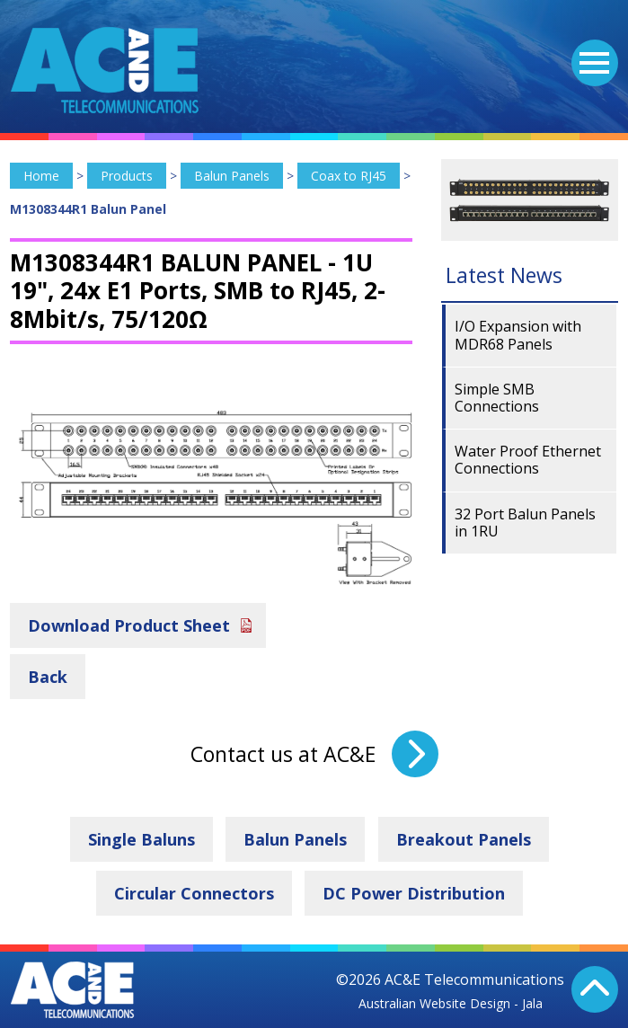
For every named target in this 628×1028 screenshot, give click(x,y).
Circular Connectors (194, 893)
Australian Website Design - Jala (450, 1003)
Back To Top (594, 989)
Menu (590, 52)
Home (41, 175)
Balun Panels (232, 175)
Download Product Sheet (129, 625)
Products (127, 175)
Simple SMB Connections (497, 397)
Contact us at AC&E (283, 754)
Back (47, 676)
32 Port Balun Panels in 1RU (525, 522)
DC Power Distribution (414, 893)
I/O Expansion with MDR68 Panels (518, 334)
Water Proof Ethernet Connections (528, 459)
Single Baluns (141, 839)
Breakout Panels (463, 839)
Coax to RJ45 (348, 175)
